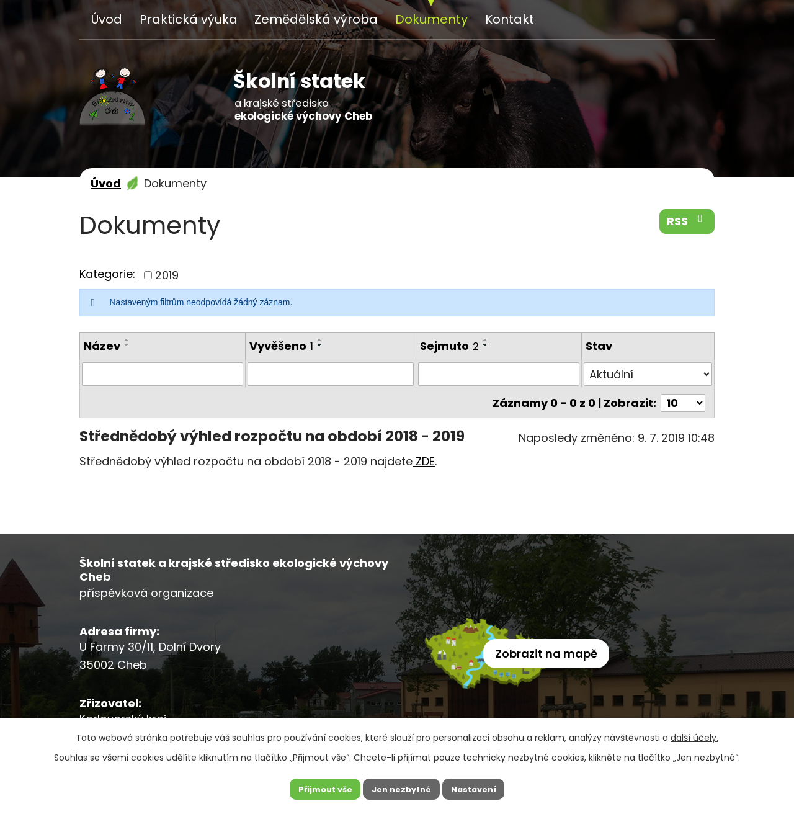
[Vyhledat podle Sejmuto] (498, 374)
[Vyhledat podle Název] (162, 374)
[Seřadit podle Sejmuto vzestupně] (486, 340)
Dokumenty (431, 19)
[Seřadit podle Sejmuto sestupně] (486, 344)
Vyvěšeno (281, 346)
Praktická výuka (189, 19)
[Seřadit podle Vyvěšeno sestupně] (320, 344)
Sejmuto (449, 346)
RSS (687, 221)
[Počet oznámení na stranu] (683, 403)
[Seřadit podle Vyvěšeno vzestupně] (320, 340)
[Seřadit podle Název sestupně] (127, 344)
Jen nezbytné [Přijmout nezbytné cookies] (401, 787)
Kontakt (509, 19)
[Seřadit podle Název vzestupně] (127, 340)
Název (102, 346)
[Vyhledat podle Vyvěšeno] (331, 374)
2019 (167, 275)
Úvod (106, 19)
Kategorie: (107, 274)
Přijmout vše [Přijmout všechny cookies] (318, 787)
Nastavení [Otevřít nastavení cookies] (480, 787)
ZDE (424, 461)
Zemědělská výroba (316, 19)
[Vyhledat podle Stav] (648, 374)
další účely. (694, 734)
